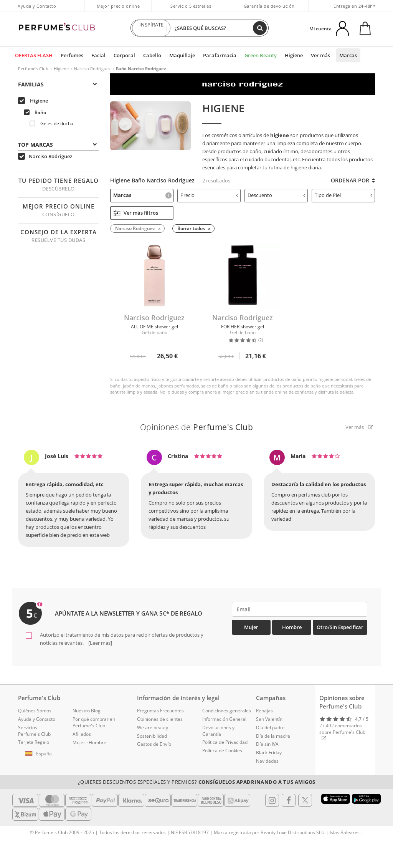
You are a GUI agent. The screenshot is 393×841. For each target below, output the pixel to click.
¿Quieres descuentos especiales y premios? (196, 781)
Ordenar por (353, 180)
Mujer (251, 627)
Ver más (320, 55)
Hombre (292, 627)
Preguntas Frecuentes (160, 710)
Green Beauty (260, 55)
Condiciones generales (226, 710)
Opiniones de (196, 427)
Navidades (267, 761)
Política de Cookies (222, 750)
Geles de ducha (51, 123)
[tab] (58, 83)
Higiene (294, 55)
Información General (224, 719)
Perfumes (72, 55)
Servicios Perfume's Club (34, 730)
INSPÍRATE (151, 28)
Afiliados (82, 734)
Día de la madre (273, 736)
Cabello (152, 55)
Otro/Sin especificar (340, 627)
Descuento (276, 195)
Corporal (124, 55)
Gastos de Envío (154, 744)
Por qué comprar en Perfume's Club (94, 722)
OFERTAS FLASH (34, 55)
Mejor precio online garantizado (118, 10)
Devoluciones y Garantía (218, 730)
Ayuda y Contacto (37, 6)
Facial (98, 55)
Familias (57, 84)
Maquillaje (182, 55)
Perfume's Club (33, 68)
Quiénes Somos (34, 710)
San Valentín (269, 719)
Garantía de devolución (269, 6)
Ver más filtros (136, 212)
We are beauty (152, 727)
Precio (209, 195)
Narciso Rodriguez (92, 68)
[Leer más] (99, 642)
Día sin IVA (267, 744)
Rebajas (264, 710)
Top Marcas (57, 144)
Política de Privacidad (225, 742)
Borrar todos (191, 228)
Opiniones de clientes (160, 719)
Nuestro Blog (87, 710)
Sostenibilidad (152, 736)
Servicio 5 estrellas (190, 6)
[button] (39, 753)
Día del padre (270, 727)
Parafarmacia (219, 55)
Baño (35, 112)
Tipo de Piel (343, 195)
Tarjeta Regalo (33, 742)
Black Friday (269, 752)
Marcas (348, 55)
